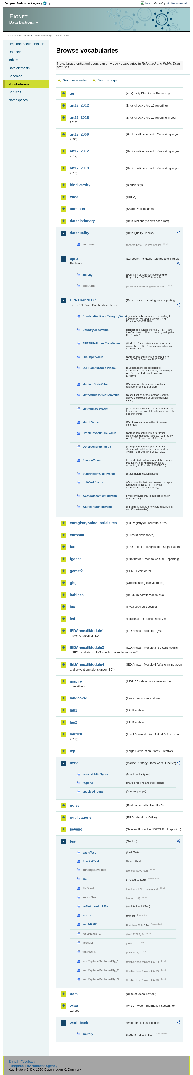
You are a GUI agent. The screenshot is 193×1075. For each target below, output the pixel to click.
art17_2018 (79, 168)
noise (74, 805)
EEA (27, 3)
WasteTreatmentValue (97, 506)
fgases (75, 559)
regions (87, 783)
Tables (13, 60)
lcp (72, 751)
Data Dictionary (43, 35)
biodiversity (80, 185)
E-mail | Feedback (22, 1061)
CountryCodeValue (95, 330)
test (73, 841)
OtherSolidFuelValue (96, 446)
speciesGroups (92, 791)
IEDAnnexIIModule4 (87, 664)
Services (14, 92)
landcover (78, 698)
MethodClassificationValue (100, 395)
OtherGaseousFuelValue (99, 433)
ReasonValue (91, 460)
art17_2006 (79, 134)
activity (87, 275)
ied (72, 619)
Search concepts (108, 80)
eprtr (74, 259)
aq (72, 93)
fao (72, 547)
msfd (74, 763)
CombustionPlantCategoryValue (103, 316)
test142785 (89, 924)
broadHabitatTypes (95, 774)
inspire (76, 681)
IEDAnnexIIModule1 (87, 631)
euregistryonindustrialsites (93, 523)
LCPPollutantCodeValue (99, 368)
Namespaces (18, 100)
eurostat (77, 535)
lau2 (73, 722)
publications (80, 817)
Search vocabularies (75, 80)
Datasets (14, 52)
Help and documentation (26, 44)
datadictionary (82, 221)
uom (74, 994)
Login (148, 3)
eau (84, 879)
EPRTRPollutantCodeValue (101, 343)
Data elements (19, 68)
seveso (76, 829)
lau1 (73, 710)
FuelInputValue (92, 357)
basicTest (89, 852)
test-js (86, 915)
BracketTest (90, 861)
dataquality (79, 233)
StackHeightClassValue (98, 473)
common (77, 209)
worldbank (79, 1023)
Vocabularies (18, 84)
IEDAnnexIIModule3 (87, 648)
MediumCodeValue (95, 384)
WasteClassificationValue (99, 496)
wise (74, 1006)
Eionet (26, 35)
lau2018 (76, 734)
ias (72, 607)
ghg (73, 583)
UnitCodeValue (92, 482)
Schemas (15, 76)
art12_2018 (79, 117)
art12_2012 (79, 105)
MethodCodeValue (95, 408)
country (87, 1034)
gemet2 (76, 571)
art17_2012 (79, 151)
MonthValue (90, 422)
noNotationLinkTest (96, 906)
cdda (74, 197)
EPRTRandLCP (83, 300)
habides (76, 595)
